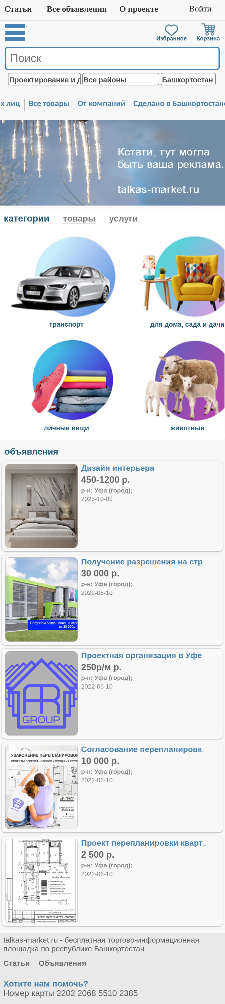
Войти (200, 8)
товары (79, 218)
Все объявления (77, 8)
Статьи (18, 8)
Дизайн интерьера (117, 468)
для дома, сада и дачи (187, 324)
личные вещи (66, 428)
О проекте (138, 8)
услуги (123, 218)
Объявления (62, 963)
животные (187, 428)
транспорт (66, 324)
